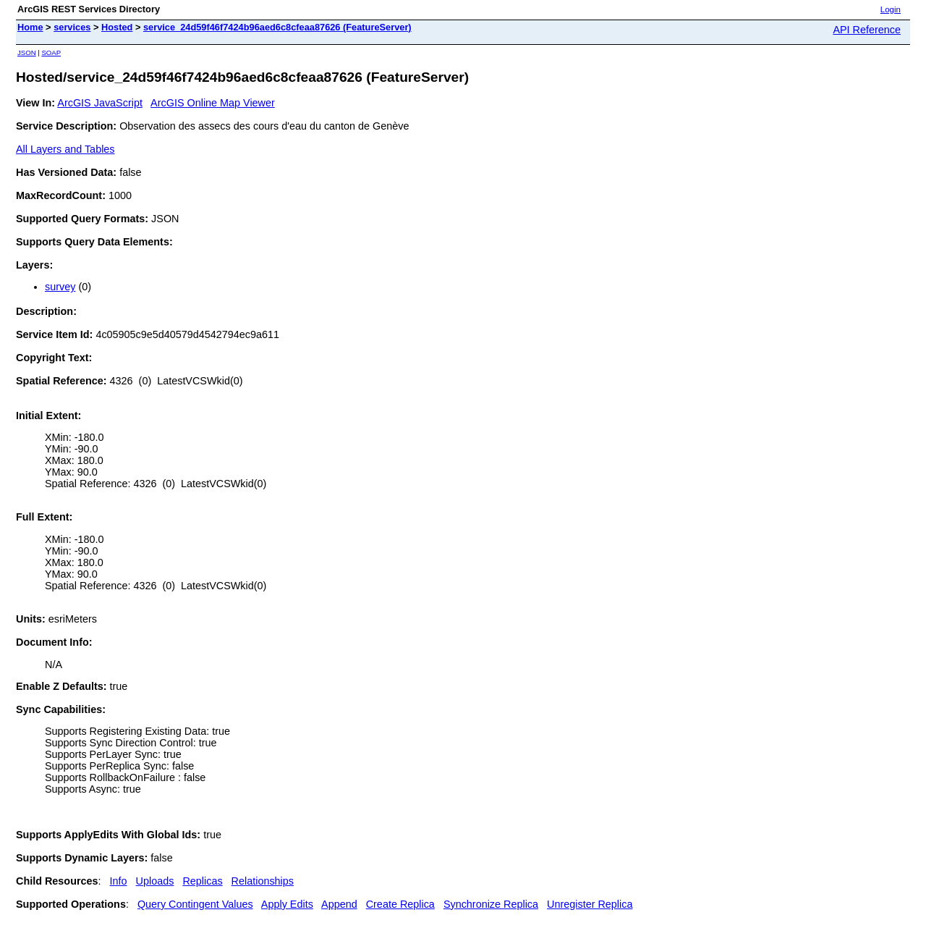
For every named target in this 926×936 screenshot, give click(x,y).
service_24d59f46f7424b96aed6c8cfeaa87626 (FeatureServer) (277, 27)
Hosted (116, 27)
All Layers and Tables (65, 149)
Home (30, 27)
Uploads (155, 881)
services (72, 27)
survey (60, 286)
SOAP (51, 52)
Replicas (202, 881)
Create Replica (400, 904)
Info (118, 881)
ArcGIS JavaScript (100, 103)
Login (890, 9)
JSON (26, 52)
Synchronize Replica (490, 904)
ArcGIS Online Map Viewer (212, 103)
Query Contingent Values (195, 904)
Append (339, 904)
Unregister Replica (589, 904)
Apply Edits (287, 904)
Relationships (263, 881)
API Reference (867, 29)
